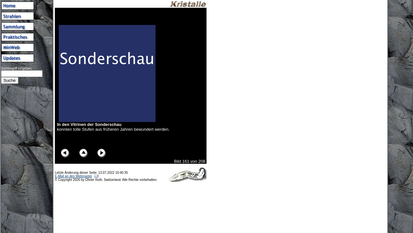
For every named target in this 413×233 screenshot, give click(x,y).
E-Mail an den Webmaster (73, 176)
